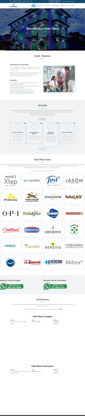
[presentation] (40, 149)
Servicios (48, 5)
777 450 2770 (55, 373)
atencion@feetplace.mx (25, 1)
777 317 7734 (55, 371)
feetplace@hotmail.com (36, 371)
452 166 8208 (56, 323)
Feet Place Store (55, 5)
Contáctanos (71, 5)
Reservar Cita (63, 5)
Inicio (33, 5)
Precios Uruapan (15, 92)
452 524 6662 (56, 321)
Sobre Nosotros (40, 5)
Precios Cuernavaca (27, 92)
